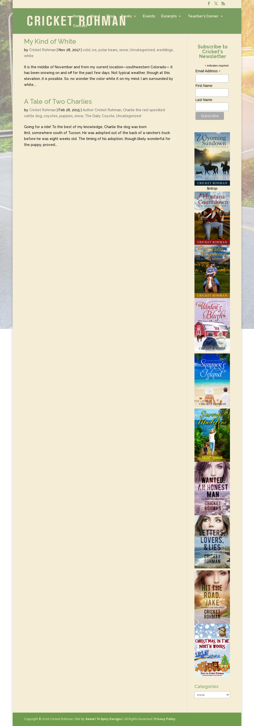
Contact (80, 26)
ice (94, 50)
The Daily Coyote (99, 116)
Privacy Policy (164, 719)
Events (149, 16)
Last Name (203, 100)
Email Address (208, 71)
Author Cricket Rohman (102, 110)
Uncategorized (142, 50)
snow (123, 50)
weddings (165, 50)
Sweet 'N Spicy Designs (103, 719)
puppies (66, 116)
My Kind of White (50, 41)
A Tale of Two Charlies (58, 101)
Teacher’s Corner (203, 16)
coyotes (51, 116)
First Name (203, 86)
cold (86, 50)
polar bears (108, 50)
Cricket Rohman (42, 50)
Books (126, 16)
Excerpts (169, 16)
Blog (110, 16)
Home (78, 16)
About (95, 16)
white (28, 56)
